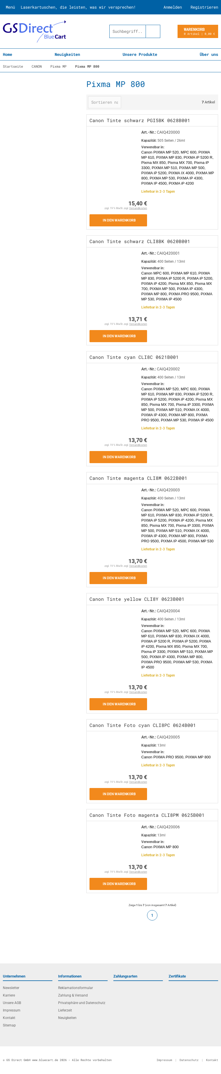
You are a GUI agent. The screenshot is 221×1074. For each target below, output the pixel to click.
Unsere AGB (12, 1003)
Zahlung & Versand (73, 995)
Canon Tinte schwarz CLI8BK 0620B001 (139, 241)
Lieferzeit (65, 1010)
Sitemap (9, 1025)
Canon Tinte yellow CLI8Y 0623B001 (136, 599)
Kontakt (9, 1018)
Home (7, 54)
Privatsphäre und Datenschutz (81, 1003)
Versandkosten (138, 208)
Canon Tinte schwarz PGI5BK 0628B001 (139, 120)
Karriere (9, 995)
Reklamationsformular (75, 988)
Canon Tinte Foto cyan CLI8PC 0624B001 (142, 725)
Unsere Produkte (140, 54)
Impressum (11, 1010)
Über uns (209, 54)
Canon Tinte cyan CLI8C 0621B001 (134, 357)
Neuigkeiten (67, 54)
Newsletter (11, 988)
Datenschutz (189, 1060)
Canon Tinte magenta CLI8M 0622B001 (138, 478)
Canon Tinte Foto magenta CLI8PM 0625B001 (147, 815)
